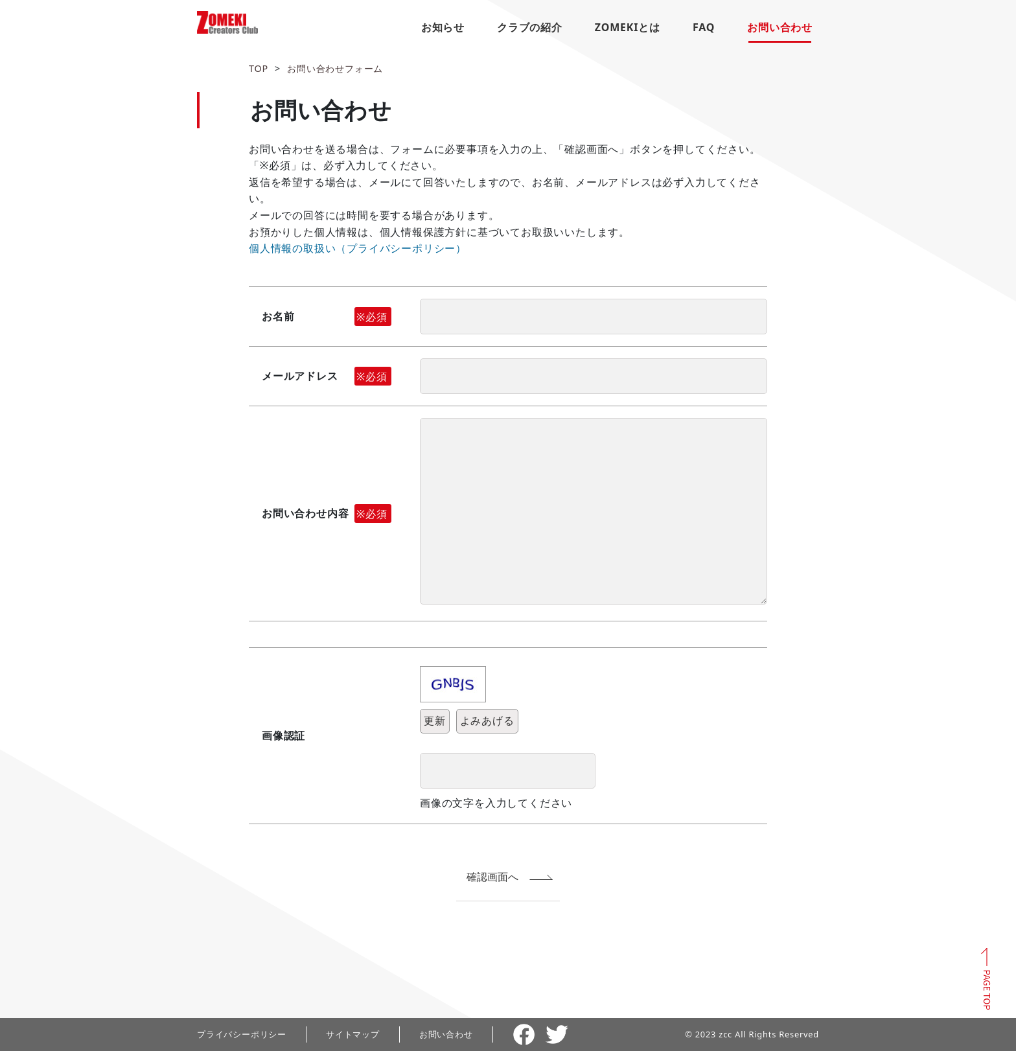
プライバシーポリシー (241, 1034)
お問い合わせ (780, 27)
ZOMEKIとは (627, 27)
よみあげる (487, 720)
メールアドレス (326, 376)
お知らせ (443, 27)
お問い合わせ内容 (326, 514)
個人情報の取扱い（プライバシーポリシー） (358, 248)
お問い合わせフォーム (335, 68)
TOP (258, 68)
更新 (435, 720)
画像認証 (283, 735)
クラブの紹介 (529, 27)
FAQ (704, 27)
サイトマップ (353, 1034)
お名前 (326, 317)
